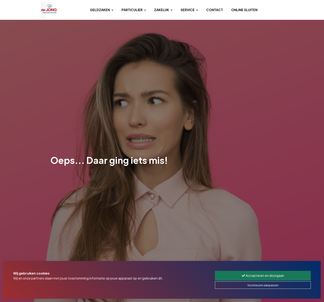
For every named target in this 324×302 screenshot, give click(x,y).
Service (189, 10)
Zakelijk (163, 10)
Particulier (134, 10)
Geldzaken (101, 10)
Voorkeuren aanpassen (263, 285)
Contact (214, 10)
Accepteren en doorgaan (263, 275)
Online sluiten (244, 10)
